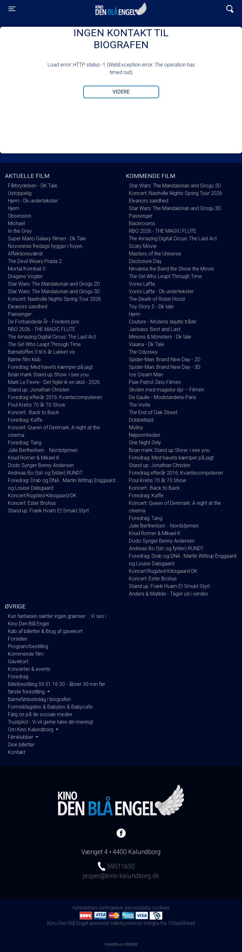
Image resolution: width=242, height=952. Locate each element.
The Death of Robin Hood (157, 299)
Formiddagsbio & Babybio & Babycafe (50, 707)
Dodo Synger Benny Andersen (41, 465)
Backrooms (142, 223)
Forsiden (17, 639)
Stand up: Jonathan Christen (38, 390)
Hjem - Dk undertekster (33, 201)
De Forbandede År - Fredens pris (43, 322)
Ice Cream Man (146, 375)
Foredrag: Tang (24, 443)
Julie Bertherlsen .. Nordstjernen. (43, 450)
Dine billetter (21, 745)
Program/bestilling (28, 646)
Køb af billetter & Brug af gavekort (45, 631)
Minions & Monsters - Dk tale (160, 337)
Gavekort (18, 661)
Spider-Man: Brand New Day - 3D (164, 367)
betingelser (111, 908)
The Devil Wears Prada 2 (35, 261)
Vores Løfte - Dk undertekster (161, 291)
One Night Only (145, 443)
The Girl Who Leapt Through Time (44, 344)
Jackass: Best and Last (154, 329)
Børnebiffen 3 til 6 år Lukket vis (41, 352)
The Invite (139, 405)
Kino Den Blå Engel (121, 9)
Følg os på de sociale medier (40, 714)
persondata (137, 908)
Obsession (19, 216)
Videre (121, 92)
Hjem (13, 208)
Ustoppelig (20, 193)
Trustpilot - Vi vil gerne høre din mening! (50, 722)
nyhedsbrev (85, 908)
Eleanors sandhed (27, 307)
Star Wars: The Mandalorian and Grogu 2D (54, 284)
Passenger (20, 314)
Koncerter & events (29, 669)
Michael (16, 223)
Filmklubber (21, 737)
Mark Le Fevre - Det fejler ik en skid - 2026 (54, 382)
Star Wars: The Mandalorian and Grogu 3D (54, 291)
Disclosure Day (145, 261)
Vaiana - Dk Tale (146, 344)
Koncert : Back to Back (33, 412)
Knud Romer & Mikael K (34, 458)
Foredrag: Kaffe (25, 420)
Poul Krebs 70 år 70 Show (36, 405)
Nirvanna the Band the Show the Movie (171, 269)
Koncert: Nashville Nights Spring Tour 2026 (54, 299)
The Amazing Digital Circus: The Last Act (52, 337)
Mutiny (136, 427)
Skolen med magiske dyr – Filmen (166, 390)
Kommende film (25, 654)
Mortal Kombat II (27, 269)
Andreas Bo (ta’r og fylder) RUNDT (45, 473)
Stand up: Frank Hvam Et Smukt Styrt (48, 511)
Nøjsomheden (144, 435)
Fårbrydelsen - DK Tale (32, 186)
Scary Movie (143, 246)
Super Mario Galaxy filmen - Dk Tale (47, 239)
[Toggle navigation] (12, 8)
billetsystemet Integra (135, 923)
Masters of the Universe (155, 254)
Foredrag (18, 677)
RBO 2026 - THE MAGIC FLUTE (41, 329)
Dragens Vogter (25, 276)
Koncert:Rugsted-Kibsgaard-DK (42, 496)
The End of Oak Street (153, 412)
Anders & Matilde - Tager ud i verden (168, 594)
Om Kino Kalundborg (31, 730)
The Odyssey (143, 352)
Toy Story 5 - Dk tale (151, 307)
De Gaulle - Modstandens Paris (162, 397)
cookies (161, 908)
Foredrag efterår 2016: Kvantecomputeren (55, 397)
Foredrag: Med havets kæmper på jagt (50, 367)
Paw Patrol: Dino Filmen (155, 382)
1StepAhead (181, 923)
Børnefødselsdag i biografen (39, 699)
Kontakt (16, 752)
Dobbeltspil (141, 420)
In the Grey (20, 231)
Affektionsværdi (25, 254)
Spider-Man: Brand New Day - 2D (164, 359)
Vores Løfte (142, 284)
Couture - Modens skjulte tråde (162, 322)
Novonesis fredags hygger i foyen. (46, 246)
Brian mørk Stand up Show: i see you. (49, 375)
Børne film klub (24, 359)
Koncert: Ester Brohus (32, 503)
